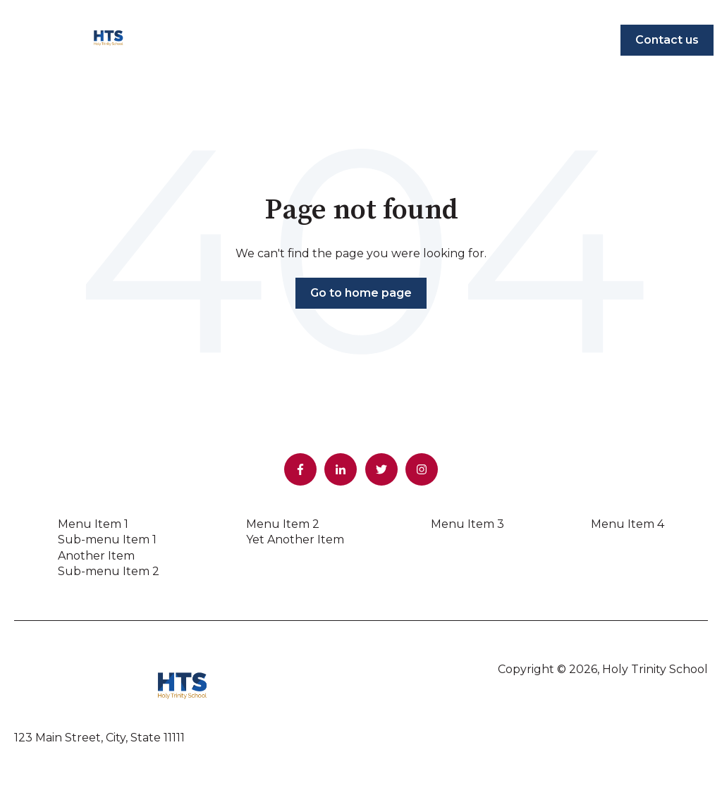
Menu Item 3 (467, 524)
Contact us (667, 40)
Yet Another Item (295, 539)
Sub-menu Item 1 (107, 539)
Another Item (96, 555)
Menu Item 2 (282, 524)
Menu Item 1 (93, 524)
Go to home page (361, 293)
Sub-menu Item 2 (108, 571)
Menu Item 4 (627, 524)
